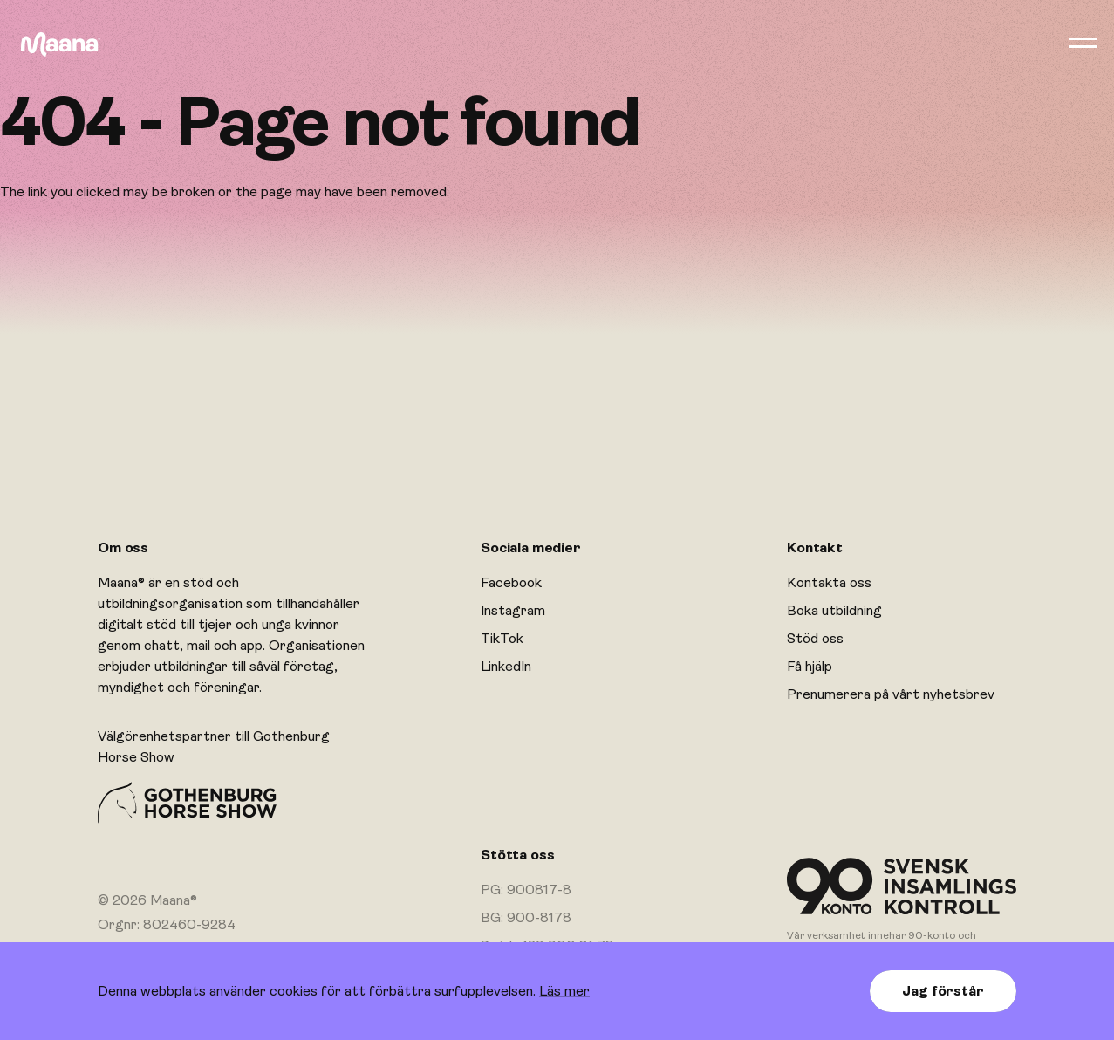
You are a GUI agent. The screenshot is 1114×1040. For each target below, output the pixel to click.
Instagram (513, 611)
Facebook (511, 583)
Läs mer (564, 991)
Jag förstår (942, 991)
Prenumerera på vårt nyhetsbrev (890, 694)
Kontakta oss (829, 583)
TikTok (502, 639)
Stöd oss (815, 639)
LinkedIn (506, 666)
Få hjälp (809, 666)
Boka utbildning (834, 611)
